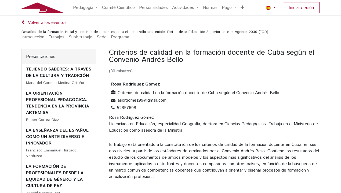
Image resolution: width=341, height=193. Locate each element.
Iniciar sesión (301, 7)
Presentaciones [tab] (40, 57)
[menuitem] (85, 7)
